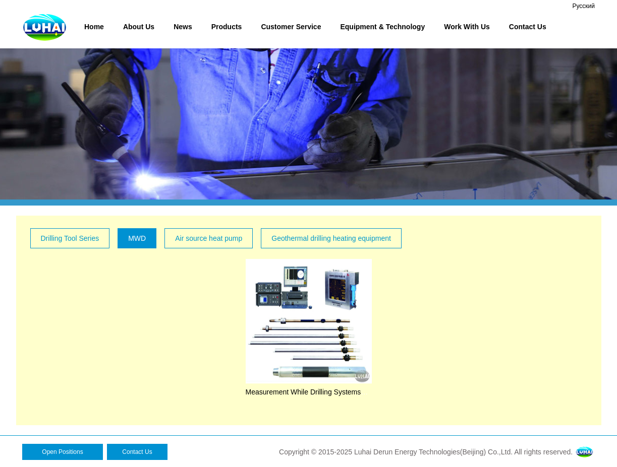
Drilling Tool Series (70, 238)
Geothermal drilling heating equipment (331, 238)
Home (94, 27)
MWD (137, 238)
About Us (138, 27)
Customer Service (291, 27)
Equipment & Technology (382, 27)
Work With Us (467, 27)
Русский (583, 6)
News (183, 27)
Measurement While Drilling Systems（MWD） (319, 392)
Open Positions (62, 451)
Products (226, 27)
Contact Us (527, 27)
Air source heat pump (208, 238)
